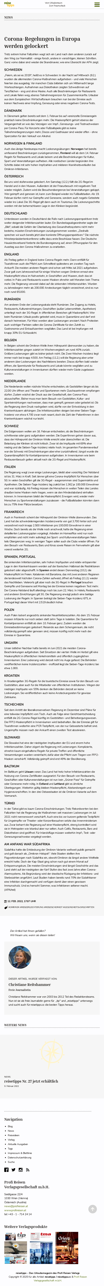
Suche (11, 1162)
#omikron (14, 907)
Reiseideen (13, 1135)
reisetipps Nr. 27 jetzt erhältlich (31, 1081)
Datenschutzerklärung (19, 1157)
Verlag (11, 1139)
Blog (10, 1126)
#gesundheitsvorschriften (78, 907)
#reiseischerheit (53, 907)
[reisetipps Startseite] (9, 4)
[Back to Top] (92, 1209)
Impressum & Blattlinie (20, 1153)
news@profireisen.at (16, 1206)
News (8, 17)
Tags (10, 1148)
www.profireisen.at (15, 1210)
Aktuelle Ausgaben (18, 1144)
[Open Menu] (97, 4)
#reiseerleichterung (31, 907)
